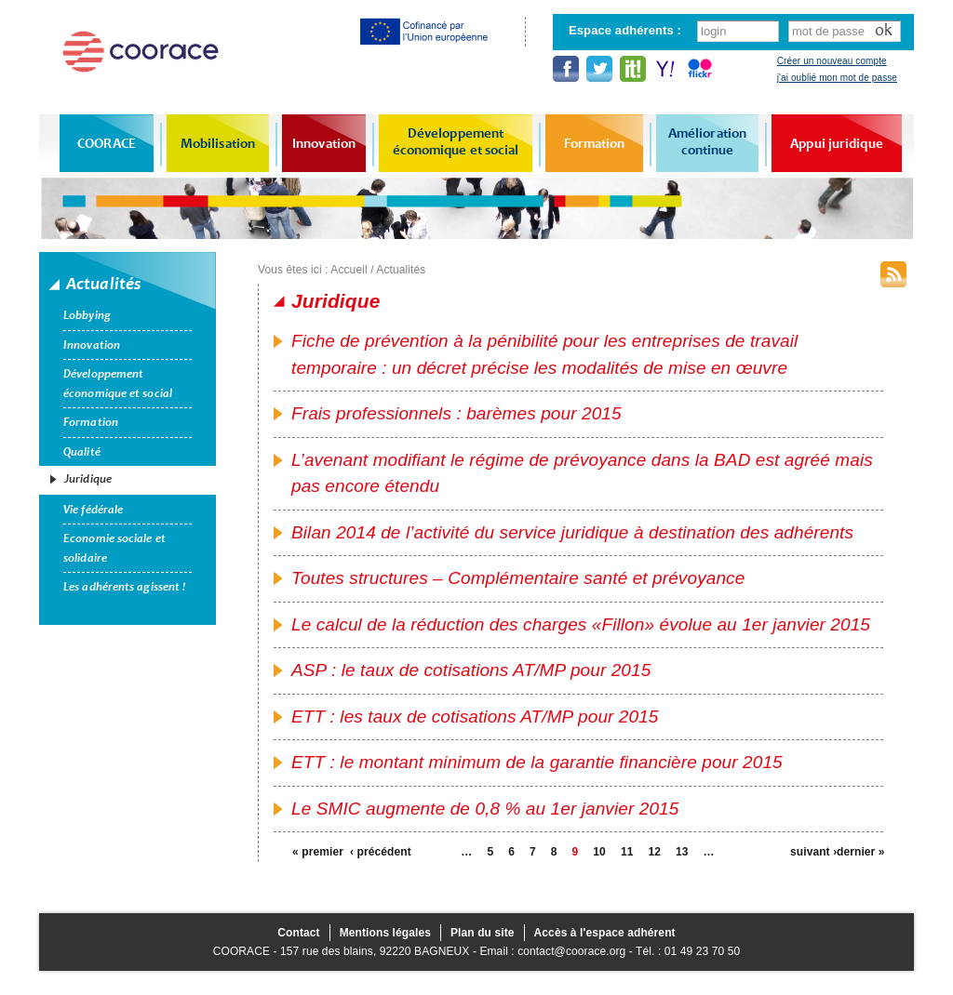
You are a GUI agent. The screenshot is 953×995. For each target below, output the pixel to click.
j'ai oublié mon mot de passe (837, 78)
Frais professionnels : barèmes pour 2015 (456, 413)
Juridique (88, 478)
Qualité (82, 451)
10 (599, 851)
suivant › (813, 851)
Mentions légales (385, 932)
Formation (594, 143)
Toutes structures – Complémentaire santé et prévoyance (518, 578)
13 (682, 851)
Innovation (324, 143)
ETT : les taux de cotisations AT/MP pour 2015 (475, 716)
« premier (315, 851)
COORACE (106, 143)
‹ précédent (373, 851)
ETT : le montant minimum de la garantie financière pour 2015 (537, 762)
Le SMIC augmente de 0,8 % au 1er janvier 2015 (484, 808)
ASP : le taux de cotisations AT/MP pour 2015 (471, 670)
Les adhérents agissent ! (124, 586)
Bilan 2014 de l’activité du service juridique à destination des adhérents (572, 532)
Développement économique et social (456, 141)
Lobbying (87, 315)
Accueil (348, 269)
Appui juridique (836, 143)
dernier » (860, 851)
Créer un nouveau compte (832, 61)
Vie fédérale (93, 509)
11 (627, 851)
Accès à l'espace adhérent (605, 932)
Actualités (400, 269)
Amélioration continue (707, 141)
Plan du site (482, 932)
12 (654, 851)
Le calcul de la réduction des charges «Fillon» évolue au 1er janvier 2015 (580, 624)
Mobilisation (218, 143)
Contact (298, 932)
